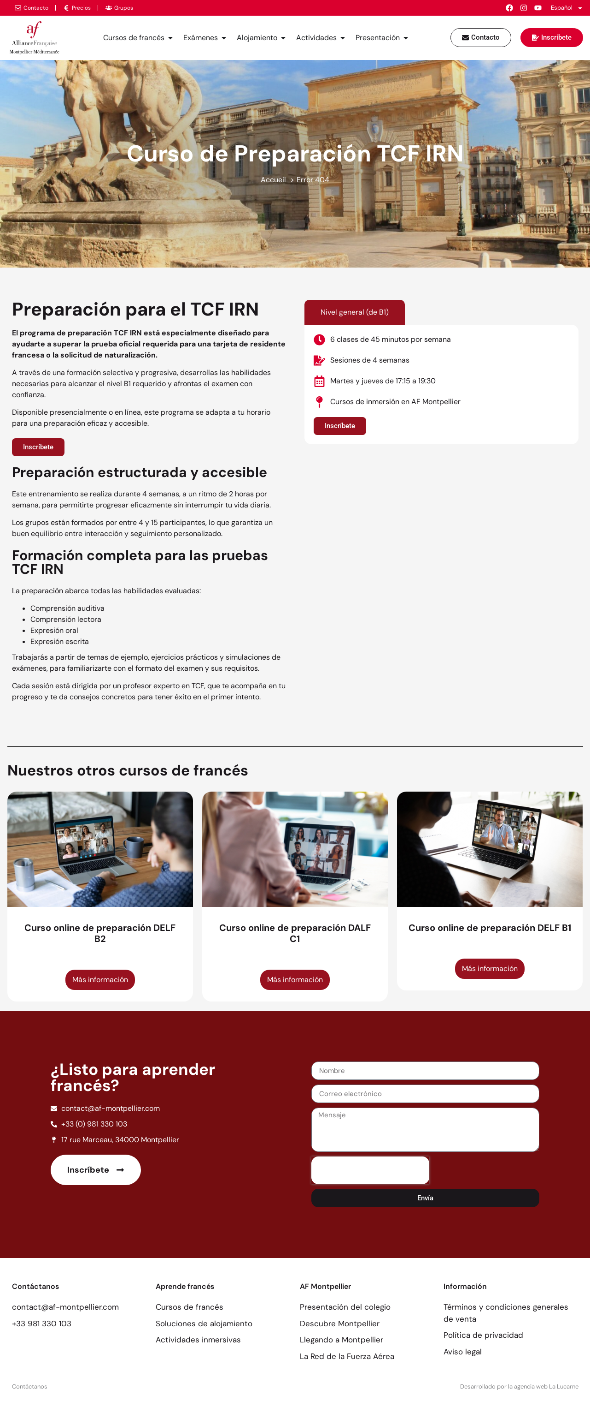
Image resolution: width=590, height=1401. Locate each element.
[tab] (354, 312)
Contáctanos (29, 1386)
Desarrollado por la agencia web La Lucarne (519, 1386)
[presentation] (370, 1170)
